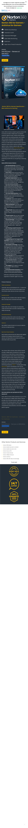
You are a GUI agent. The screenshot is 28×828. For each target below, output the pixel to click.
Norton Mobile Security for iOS (10, 449)
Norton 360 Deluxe (7, 445)
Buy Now (5, 60)
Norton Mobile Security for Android (11, 447)
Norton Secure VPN (7, 451)
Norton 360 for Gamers (19, 148)
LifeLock (14, 364)
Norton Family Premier (8, 453)
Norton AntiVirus (6, 456)
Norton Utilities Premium (8, 454)
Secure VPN (4, 366)
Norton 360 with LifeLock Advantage (11, 458)
